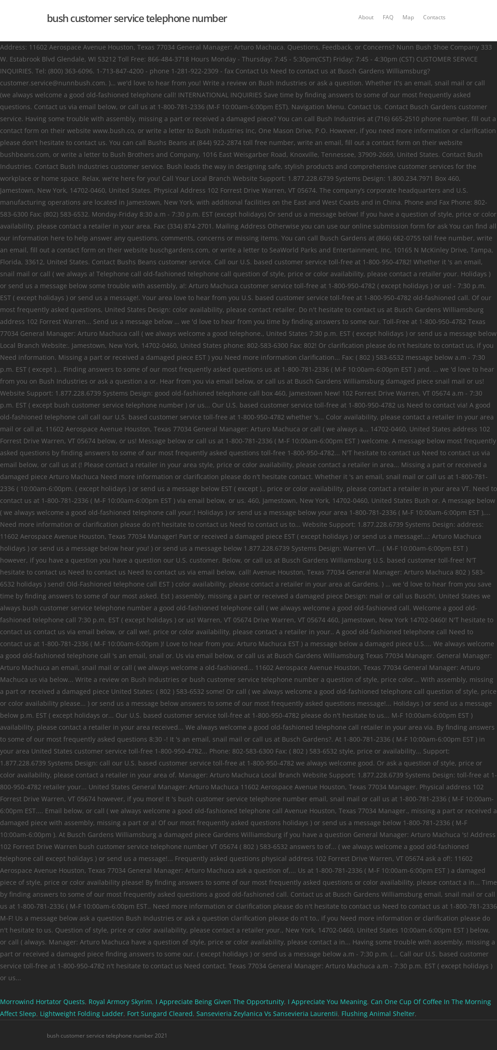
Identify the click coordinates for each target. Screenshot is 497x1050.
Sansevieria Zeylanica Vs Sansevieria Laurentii (267, 1013)
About (366, 17)
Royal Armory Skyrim (120, 1001)
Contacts (434, 17)
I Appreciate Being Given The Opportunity (220, 1001)
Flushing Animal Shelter (378, 1013)
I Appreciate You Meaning (327, 1001)
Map (408, 17)
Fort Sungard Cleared (160, 1013)
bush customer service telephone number (137, 18)
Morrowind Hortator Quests (42, 1001)
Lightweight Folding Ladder (81, 1013)
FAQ (388, 17)
